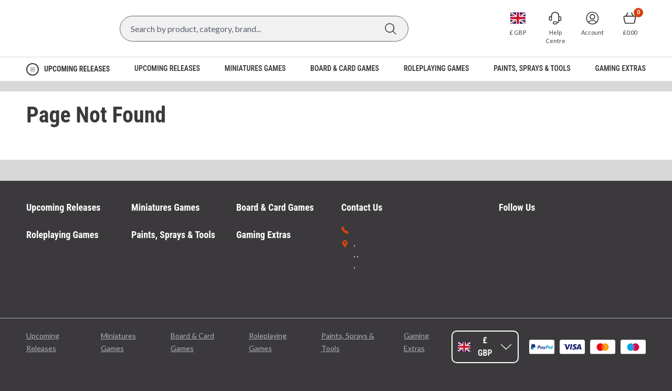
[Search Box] (264, 29)
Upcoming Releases (63, 207)
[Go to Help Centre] (555, 28)
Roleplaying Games (62, 234)
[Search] (390, 29)
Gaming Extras (263, 234)
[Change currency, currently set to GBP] (518, 24)
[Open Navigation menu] (68, 69)
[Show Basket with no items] (630, 24)
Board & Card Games (275, 207)
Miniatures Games (165, 207)
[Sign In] (592, 24)
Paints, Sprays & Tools (173, 234)
